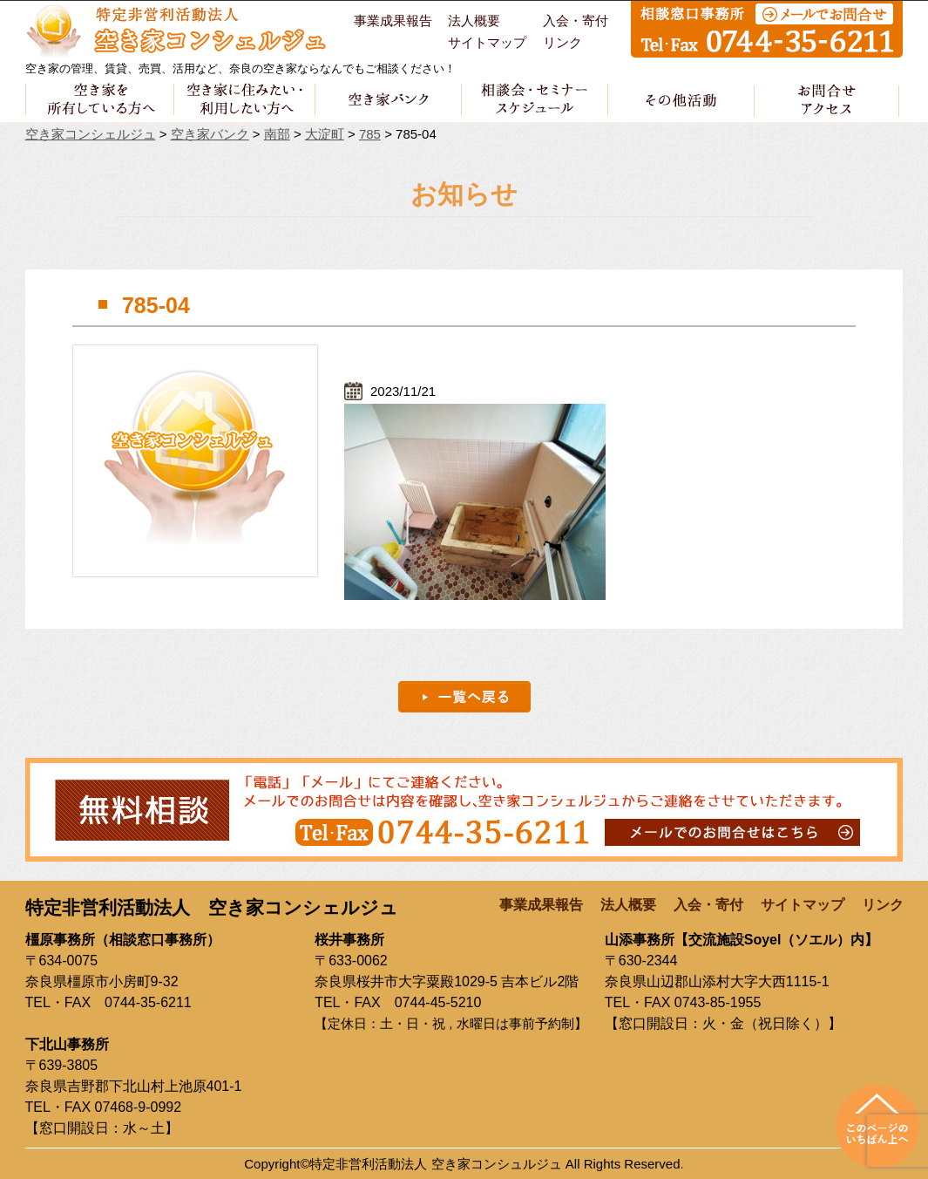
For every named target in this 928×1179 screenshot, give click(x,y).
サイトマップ (487, 43)
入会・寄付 (575, 21)
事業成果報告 (393, 21)
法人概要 (474, 21)
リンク (562, 43)
